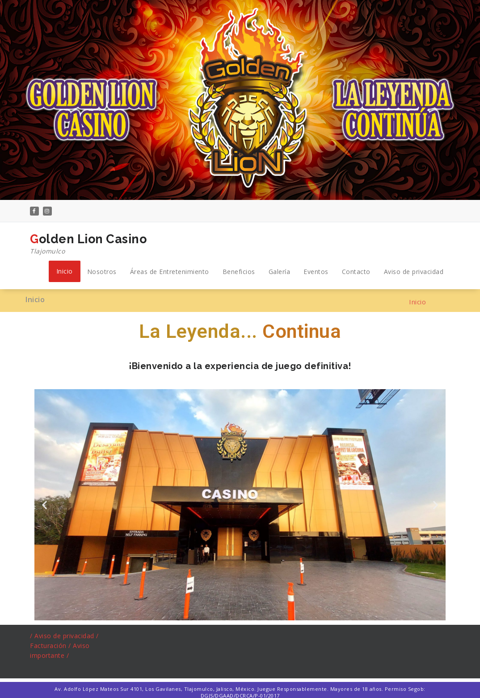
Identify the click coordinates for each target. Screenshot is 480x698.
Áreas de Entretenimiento (169, 271)
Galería (280, 271)
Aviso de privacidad (414, 271)
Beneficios (239, 271)
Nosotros (102, 271)
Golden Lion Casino (88, 244)
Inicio (64, 271)
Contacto (356, 271)
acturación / (53, 645)
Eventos (315, 271)
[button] (45, 504)
